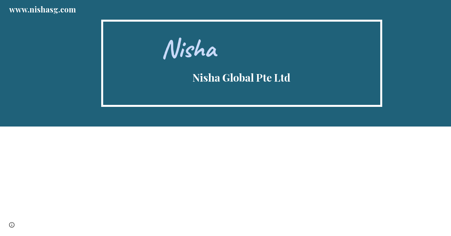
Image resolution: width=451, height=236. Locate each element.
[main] (241, 63)
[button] (11, 224)
